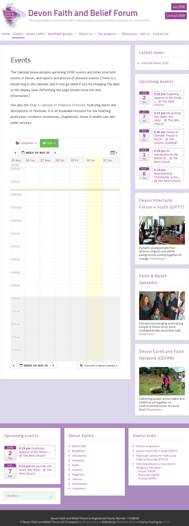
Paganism (78, 474)
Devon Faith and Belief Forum (83, 13)
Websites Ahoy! (126, 522)
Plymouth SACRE (148, 474)
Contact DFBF (176, 15)
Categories (26, 143)
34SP (165, 522)
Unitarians (78, 488)
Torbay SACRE (147, 478)
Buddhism (78, 451)
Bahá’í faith (79, 446)
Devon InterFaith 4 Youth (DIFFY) (157, 451)
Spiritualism (79, 483)
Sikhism (77, 479)
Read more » (158, 258)
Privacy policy (89, 522)
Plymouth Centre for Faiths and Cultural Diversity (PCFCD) (156, 457)
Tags (49, 143)
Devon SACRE (147, 471)
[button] (98, 366)
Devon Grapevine (147, 446)
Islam (75, 465)
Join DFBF (179, 6)
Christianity (79, 455)
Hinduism (78, 460)
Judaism (77, 469)
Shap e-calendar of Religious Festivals (57, 104)
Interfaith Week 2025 (155, 63)
